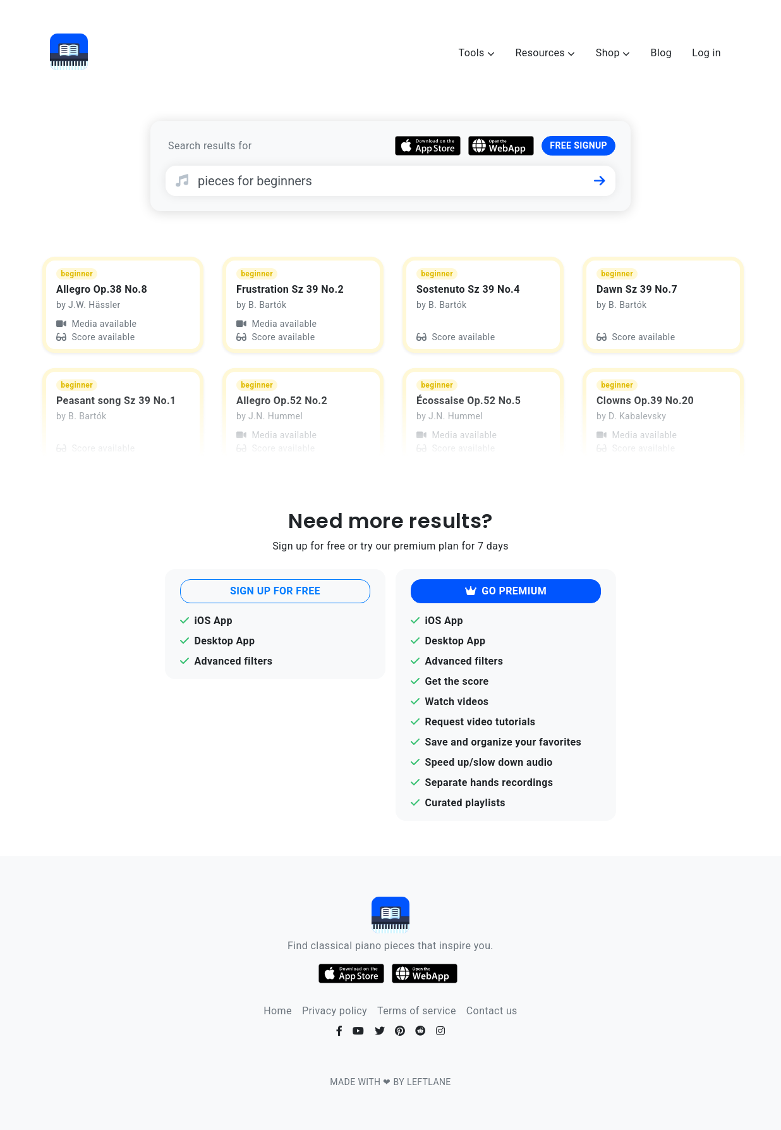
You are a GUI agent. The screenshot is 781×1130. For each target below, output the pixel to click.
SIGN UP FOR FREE (275, 591)
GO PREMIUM (506, 591)
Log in (706, 53)
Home (277, 1011)
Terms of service (416, 1011)
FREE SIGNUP (578, 145)
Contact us (492, 1011)
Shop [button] (613, 53)
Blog (661, 53)
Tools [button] (477, 53)
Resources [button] (545, 53)
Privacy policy (334, 1011)
